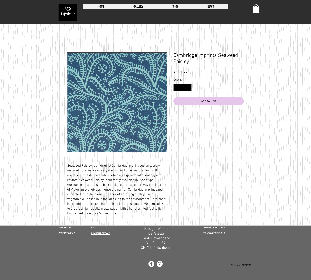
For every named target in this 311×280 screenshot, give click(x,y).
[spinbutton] (182, 87)
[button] (256, 8)
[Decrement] (176, 87)
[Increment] (188, 87)
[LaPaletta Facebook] (151, 264)
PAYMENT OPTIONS (100, 233)
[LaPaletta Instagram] (160, 264)
